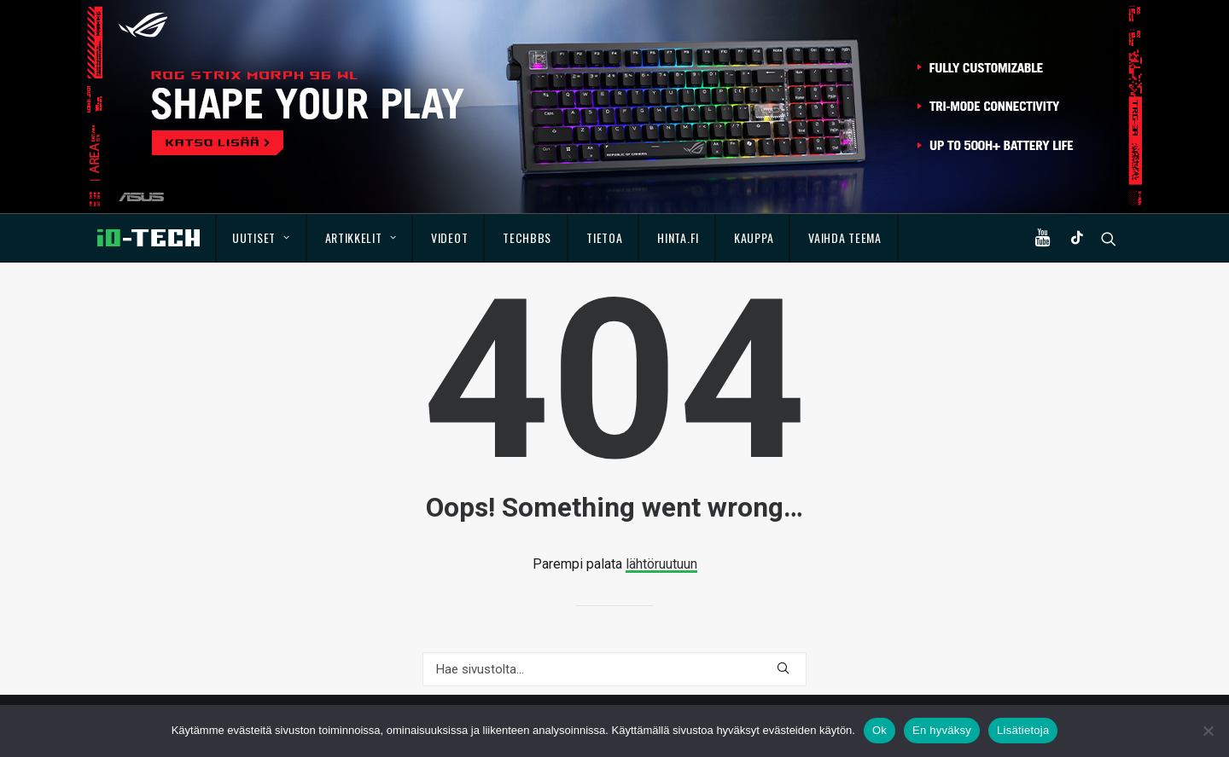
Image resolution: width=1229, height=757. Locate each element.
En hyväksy (941, 730)
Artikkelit (361, 237)
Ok (879, 730)
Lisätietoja (1023, 730)
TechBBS (527, 237)
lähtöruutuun (661, 564)
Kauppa (753, 237)
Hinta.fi (678, 237)
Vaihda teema (844, 237)
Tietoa (604, 237)
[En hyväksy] (1207, 730)
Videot (449, 237)
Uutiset (260, 237)
